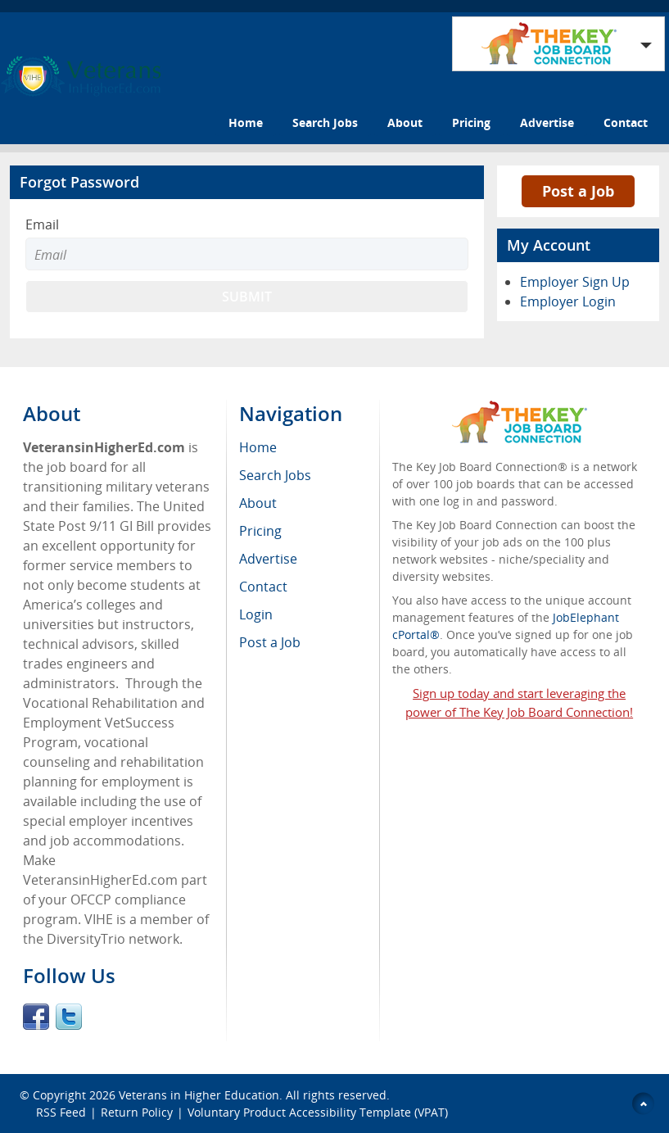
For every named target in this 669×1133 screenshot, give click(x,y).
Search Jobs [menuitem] (275, 475)
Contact (625, 122)
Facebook (36, 1017)
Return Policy (137, 1112)
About (405, 122)
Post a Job (578, 191)
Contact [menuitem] (263, 587)
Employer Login (568, 301)
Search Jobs (325, 122)
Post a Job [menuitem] (270, 642)
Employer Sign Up (575, 282)
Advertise (547, 122)
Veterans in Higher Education (199, 1095)
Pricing (471, 122)
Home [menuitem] (258, 447)
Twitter (69, 1017)
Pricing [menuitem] (260, 531)
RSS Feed (61, 1112)
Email (42, 224)
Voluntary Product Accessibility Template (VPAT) (318, 1112)
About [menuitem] (258, 503)
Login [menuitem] (256, 614)
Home (245, 122)
